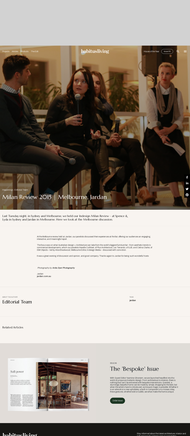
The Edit (34, 51)
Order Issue (118, 401)
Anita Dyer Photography (63, 268)
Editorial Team (21, 190)
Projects (5, 51)
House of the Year (151, 51)
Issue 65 (167, 51)
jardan (133, 300)
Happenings (7, 190)
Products (24, 51)
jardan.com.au (44, 276)
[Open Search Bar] (177, 51)
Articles (15, 51)
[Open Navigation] (185, 51)
